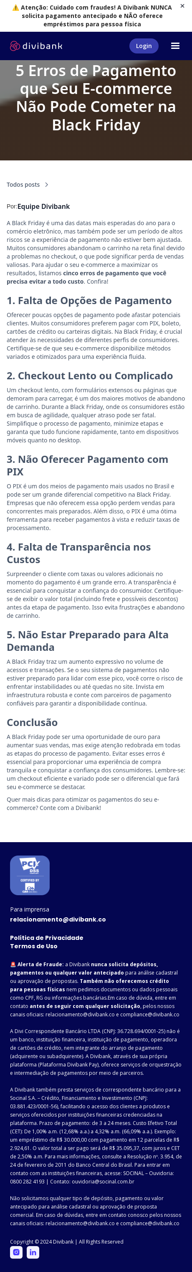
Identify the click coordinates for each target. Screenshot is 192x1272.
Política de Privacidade (46, 938)
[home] (36, 46)
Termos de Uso (34, 946)
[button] (175, 46)
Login (144, 46)
